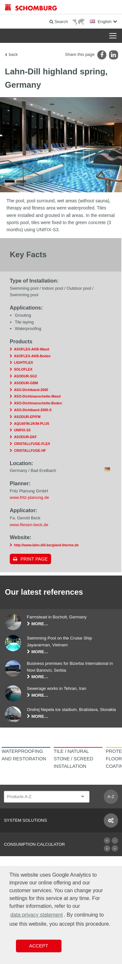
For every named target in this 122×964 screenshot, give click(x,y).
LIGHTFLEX (23, 362)
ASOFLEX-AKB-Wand (31, 349)
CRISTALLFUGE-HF (30, 450)
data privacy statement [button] (36, 915)
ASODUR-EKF (25, 437)
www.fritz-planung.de (29, 497)
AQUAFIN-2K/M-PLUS (31, 423)
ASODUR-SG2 (25, 376)
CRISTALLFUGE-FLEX (32, 444)
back (13, 54)
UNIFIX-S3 (22, 430)
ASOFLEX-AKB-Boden (32, 356)
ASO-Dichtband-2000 (31, 390)
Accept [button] (38, 945)
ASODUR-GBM (26, 383)
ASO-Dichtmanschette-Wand (37, 396)
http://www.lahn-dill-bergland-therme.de (46, 545)
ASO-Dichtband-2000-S (32, 410)
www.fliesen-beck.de (29, 524)
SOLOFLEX (23, 369)
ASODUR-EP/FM (27, 417)
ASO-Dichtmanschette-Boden (38, 403)
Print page (34, 559)
